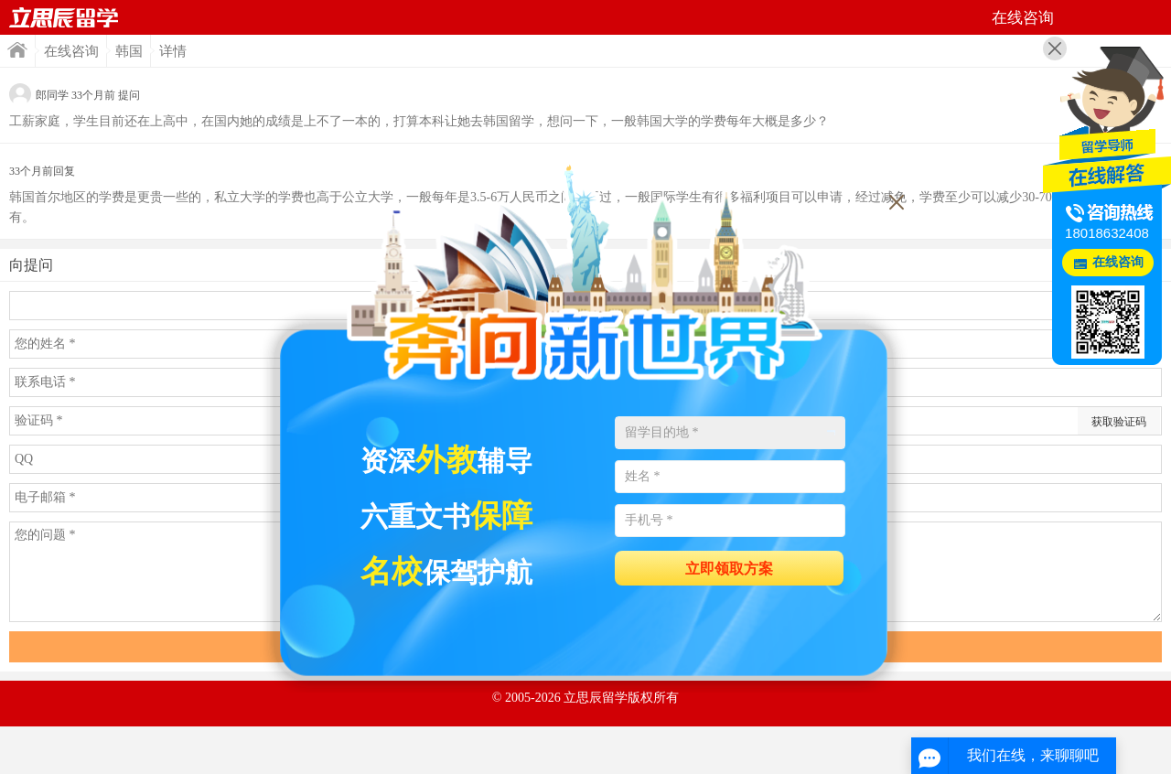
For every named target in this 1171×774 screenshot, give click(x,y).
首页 (64, 17)
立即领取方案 (729, 568)
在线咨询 (71, 51)
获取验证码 (1118, 421)
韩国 (129, 51)
